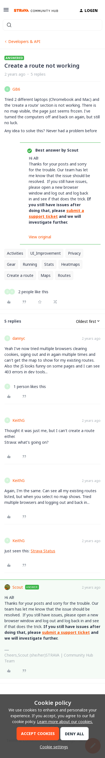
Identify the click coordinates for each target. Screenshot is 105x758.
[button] (6, 11)
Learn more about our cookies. (65, 721)
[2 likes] (26, 292)
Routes (64, 275)
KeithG (18, 420)
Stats (49, 264)
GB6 (16, 89)
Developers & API (24, 41)
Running (30, 264)
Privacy (74, 253)
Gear (11, 264)
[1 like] (25, 386)
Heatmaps (70, 264)
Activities (15, 253)
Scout (17, 587)
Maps (46, 275)
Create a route (20, 275)
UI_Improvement (45, 253)
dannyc (18, 338)
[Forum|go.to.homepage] (36, 10)
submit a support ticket (66, 632)
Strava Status (43, 550)
